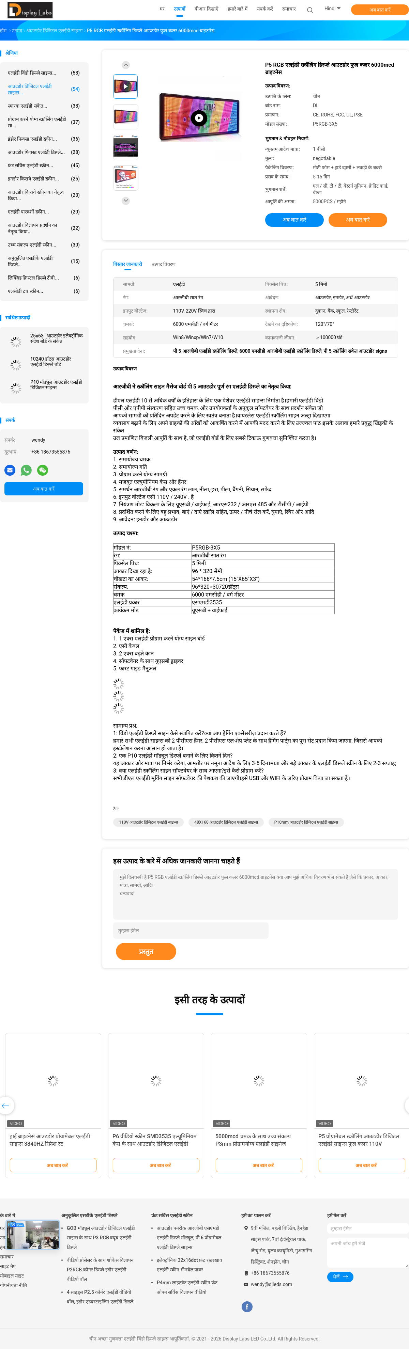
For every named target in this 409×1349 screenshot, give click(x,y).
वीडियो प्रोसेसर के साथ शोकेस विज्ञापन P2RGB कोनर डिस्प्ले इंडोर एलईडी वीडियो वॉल (100, 1269)
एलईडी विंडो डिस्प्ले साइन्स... (44, 72)
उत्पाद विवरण (164, 264)
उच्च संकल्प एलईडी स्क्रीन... (44, 244)
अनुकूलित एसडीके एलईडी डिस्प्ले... (44, 261)
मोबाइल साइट (12, 1276)
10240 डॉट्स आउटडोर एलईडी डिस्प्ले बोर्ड (50, 361)
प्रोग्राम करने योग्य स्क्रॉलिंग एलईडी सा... (44, 122)
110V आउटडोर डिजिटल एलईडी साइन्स (148, 822)
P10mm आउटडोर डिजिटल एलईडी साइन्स (306, 822)
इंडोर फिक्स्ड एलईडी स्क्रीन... (44, 139)
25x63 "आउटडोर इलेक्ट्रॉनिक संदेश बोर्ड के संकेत (56, 338)
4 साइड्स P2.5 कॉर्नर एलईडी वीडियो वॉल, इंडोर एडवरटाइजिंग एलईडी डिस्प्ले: (101, 1296)
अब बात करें (380, 10)
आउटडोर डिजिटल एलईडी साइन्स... (44, 89)
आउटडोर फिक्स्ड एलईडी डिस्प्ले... (44, 152)
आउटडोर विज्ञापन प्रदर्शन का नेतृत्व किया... (44, 228)
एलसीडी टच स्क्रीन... (44, 291)
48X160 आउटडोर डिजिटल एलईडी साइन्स (226, 822)
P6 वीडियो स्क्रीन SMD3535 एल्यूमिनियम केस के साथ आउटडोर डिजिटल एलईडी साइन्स (154, 1144)
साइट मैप (8, 1266)
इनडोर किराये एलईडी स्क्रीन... (44, 178)
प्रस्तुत (146, 952)
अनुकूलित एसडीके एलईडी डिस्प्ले (89, 1215)
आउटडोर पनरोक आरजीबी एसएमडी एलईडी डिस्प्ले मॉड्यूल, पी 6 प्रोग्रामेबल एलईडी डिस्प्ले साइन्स (189, 1237)
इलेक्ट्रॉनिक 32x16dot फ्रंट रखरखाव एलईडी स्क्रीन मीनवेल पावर (189, 1264)
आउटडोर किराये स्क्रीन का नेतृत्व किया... (44, 195)
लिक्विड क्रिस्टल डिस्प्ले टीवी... (44, 277)
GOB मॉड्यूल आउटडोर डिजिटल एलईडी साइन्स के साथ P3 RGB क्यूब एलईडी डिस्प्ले (101, 1237)
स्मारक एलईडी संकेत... (44, 105)
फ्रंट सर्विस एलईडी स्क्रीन (172, 1215)
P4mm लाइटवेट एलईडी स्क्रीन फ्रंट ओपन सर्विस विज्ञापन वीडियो (187, 1287)
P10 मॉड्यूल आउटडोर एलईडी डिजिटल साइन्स (56, 384)
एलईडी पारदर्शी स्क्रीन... (44, 211)
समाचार (7, 1256)
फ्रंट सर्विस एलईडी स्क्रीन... (44, 165)
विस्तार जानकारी (127, 264)
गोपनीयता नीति (13, 1285)
